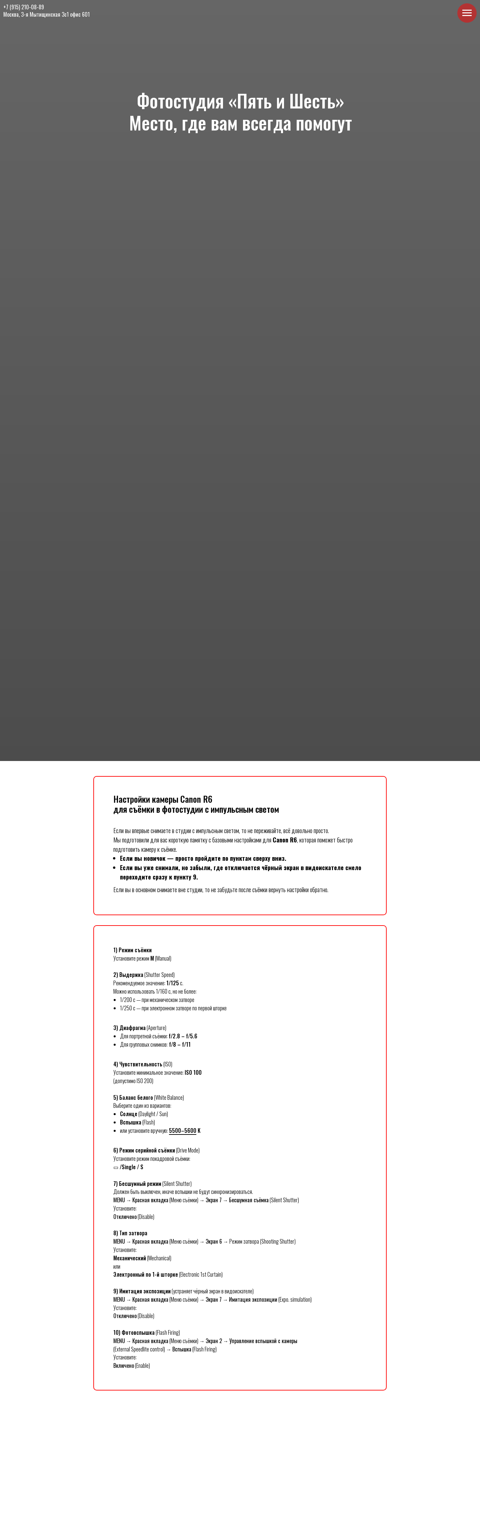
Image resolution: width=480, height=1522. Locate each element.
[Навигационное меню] (467, 13)
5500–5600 (182, 1130)
